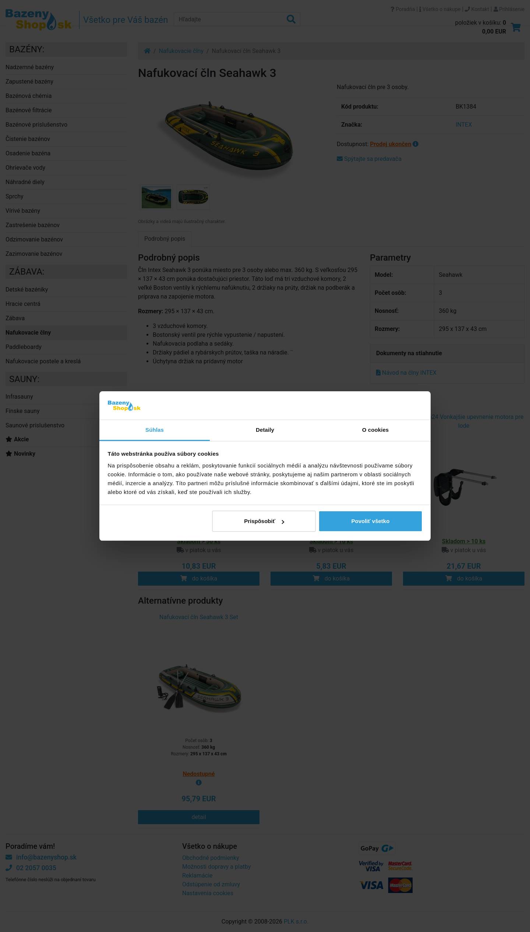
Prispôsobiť (264, 521)
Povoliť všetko (370, 521)
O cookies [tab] (375, 430)
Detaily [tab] (265, 430)
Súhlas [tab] (154, 430)
